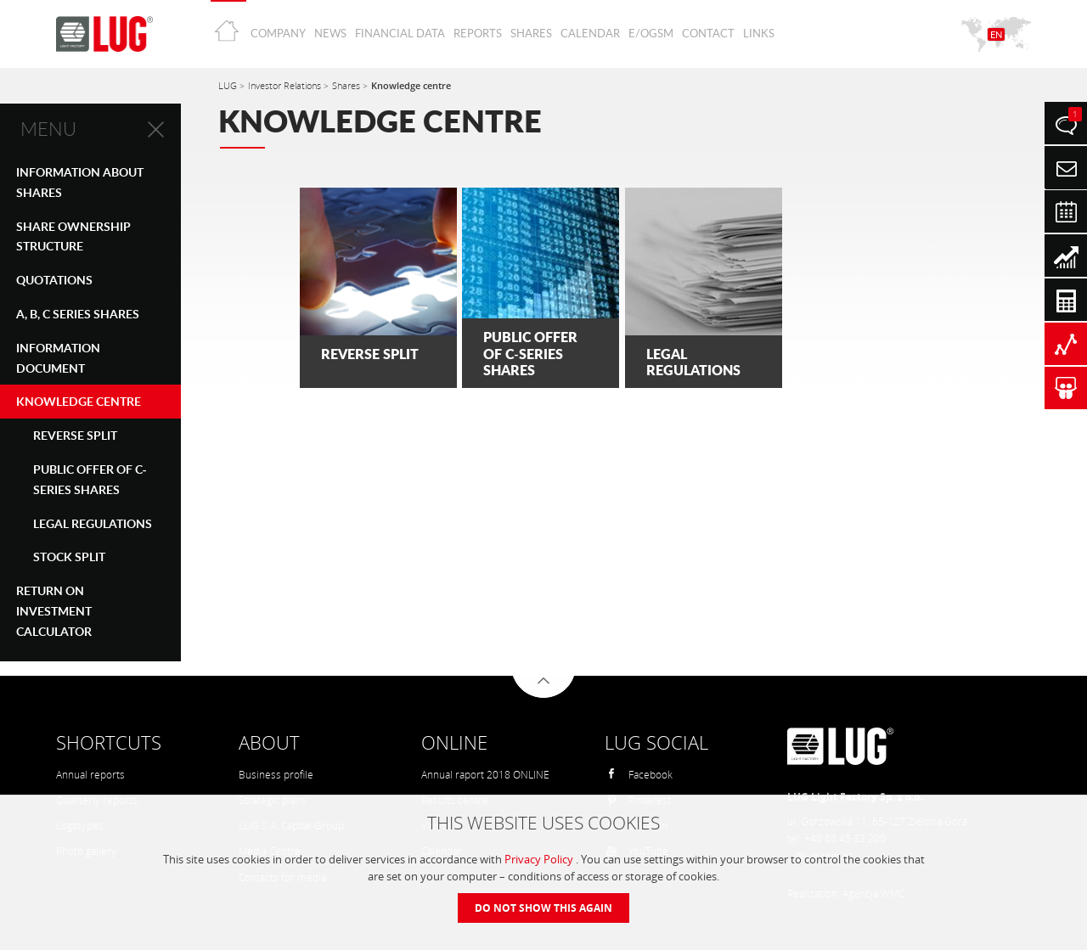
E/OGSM (650, 33)
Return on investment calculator (54, 610)
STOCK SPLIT (69, 556)
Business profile (276, 774)
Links (758, 33)
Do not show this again (543, 908)
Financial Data (400, 33)
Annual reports (90, 774)
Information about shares (80, 182)
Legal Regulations (92, 523)
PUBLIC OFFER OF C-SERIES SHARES (90, 479)
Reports (477, 33)
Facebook (639, 774)
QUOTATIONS (54, 280)
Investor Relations (286, 85)
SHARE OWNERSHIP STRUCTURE (73, 236)
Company (278, 33)
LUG (228, 85)
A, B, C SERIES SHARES (77, 314)
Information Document (58, 358)
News (330, 33)
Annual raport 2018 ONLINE (485, 774)
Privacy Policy (540, 859)
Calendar (590, 33)
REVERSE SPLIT (75, 435)
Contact (708, 33)
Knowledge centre (78, 401)
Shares (531, 33)
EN (996, 34)
